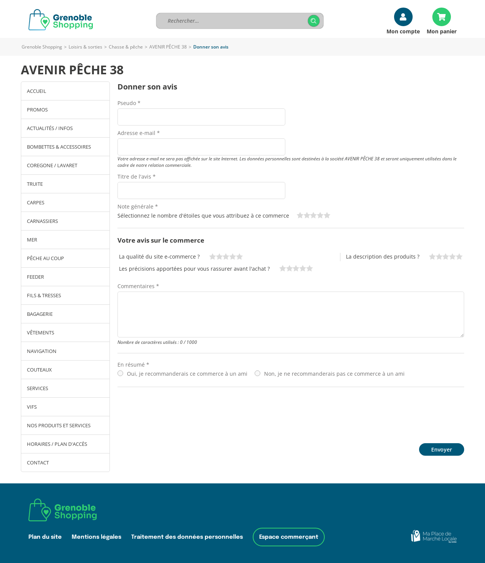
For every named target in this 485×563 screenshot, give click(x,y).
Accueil (36, 91)
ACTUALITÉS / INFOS (50, 128)
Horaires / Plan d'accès (57, 444)
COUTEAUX (39, 369)
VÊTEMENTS (40, 332)
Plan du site (45, 537)
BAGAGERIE (40, 314)
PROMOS (37, 109)
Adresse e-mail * (138, 132)
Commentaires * (138, 286)
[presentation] (175, 413)
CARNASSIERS (42, 221)
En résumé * (133, 364)
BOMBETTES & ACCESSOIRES (59, 146)
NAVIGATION (41, 351)
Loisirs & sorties (85, 47)
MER (32, 239)
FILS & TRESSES (44, 295)
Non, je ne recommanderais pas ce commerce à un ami (334, 373)
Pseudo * (129, 103)
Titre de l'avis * (136, 176)
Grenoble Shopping (42, 47)
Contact (38, 462)
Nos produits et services (59, 425)
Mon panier (442, 31)
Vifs (32, 406)
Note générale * (137, 206)
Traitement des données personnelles (187, 537)
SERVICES (37, 388)
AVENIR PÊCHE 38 (168, 47)
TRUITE (35, 183)
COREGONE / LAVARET (52, 165)
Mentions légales (96, 537)
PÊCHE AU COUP (45, 258)
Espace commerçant (288, 537)
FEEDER (35, 276)
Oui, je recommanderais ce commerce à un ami (187, 373)
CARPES (35, 202)
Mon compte (403, 31)
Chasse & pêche (126, 47)
